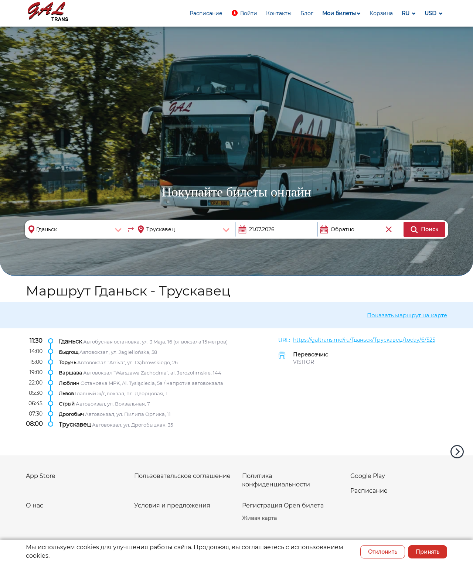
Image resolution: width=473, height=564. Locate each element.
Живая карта (259, 518)
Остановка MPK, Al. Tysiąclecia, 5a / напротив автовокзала (152, 383)
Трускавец (75, 424)
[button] (244, 13)
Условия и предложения (172, 505)
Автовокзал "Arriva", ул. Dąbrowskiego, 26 (127, 362)
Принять (427, 551)
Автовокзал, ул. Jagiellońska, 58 (118, 352)
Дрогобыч (71, 414)
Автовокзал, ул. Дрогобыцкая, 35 (132, 424)
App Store (40, 475)
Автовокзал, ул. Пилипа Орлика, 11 (128, 414)
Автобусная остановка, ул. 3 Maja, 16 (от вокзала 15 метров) (155, 341)
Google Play (367, 475)
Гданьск (70, 341)
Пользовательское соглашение (182, 475)
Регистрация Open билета (283, 505)
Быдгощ (68, 352)
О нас (34, 505)
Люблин (69, 383)
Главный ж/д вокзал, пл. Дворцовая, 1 (121, 393)
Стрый (67, 404)
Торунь (67, 362)
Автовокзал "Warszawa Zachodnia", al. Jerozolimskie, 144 (152, 373)
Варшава (70, 373)
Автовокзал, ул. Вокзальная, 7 (113, 404)
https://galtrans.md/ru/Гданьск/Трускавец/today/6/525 (364, 339)
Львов (66, 393)
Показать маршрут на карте (407, 315)
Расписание (369, 490)
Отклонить (382, 551)
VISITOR (303, 362)
